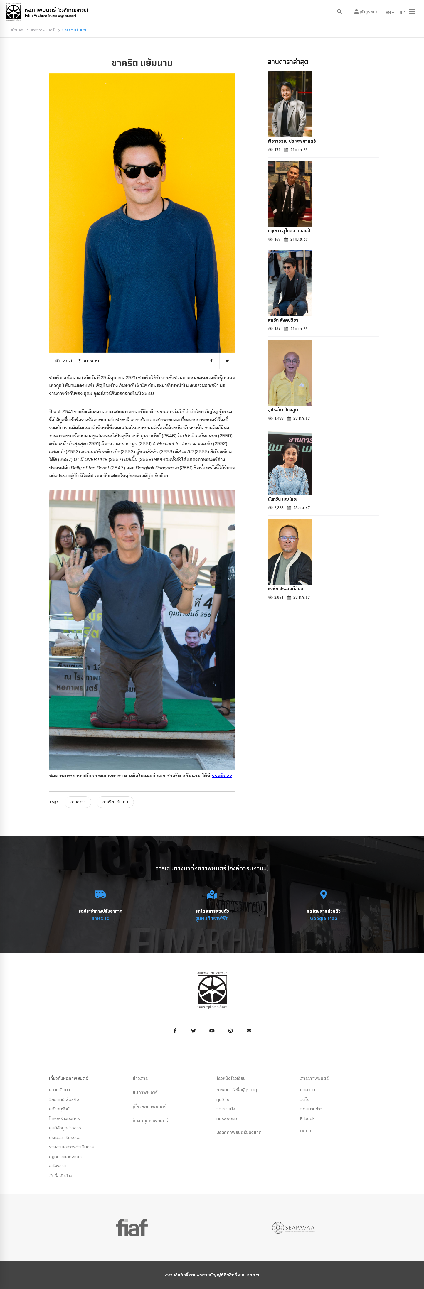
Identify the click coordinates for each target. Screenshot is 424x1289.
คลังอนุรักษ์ (59, 1108)
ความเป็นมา (59, 1089)
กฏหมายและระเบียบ (66, 1156)
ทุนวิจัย (222, 1099)
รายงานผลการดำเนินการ (71, 1146)
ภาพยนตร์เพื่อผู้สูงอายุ (236, 1089)
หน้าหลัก (16, 30)
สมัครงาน (57, 1166)
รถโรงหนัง (225, 1108)
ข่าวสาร (140, 1078)
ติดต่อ (305, 1130)
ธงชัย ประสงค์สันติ (285, 588)
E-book (307, 1118)
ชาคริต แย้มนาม (115, 802)
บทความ (307, 1089)
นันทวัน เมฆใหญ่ (282, 498)
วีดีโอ (304, 1099)
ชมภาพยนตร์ (145, 1092)
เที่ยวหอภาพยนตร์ (149, 1106)
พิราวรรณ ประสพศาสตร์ (292, 140)
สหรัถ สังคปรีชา (283, 319)
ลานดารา (77, 802)
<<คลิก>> (222, 775)
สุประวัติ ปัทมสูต (283, 409)
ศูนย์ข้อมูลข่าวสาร (65, 1127)
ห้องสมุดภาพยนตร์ (150, 1120)
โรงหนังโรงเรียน (231, 1078)
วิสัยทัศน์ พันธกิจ (64, 1099)
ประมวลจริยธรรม (64, 1137)
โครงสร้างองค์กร (64, 1118)
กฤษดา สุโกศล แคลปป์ (289, 230)
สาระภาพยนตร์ (43, 30)
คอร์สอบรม (226, 1118)
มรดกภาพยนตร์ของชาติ (239, 1132)
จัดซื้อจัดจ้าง (60, 1175)
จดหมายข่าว (311, 1108)
